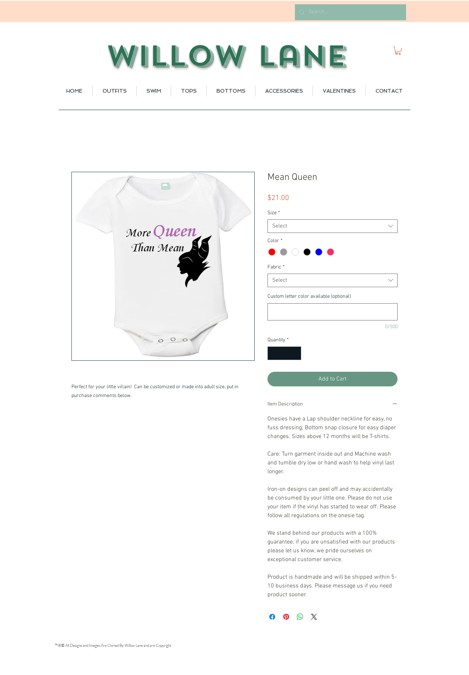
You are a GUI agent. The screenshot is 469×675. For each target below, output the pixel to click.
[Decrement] (273, 353)
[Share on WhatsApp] (300, 616)
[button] (398, 51)
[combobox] (332, 226)
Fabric (276, 267)
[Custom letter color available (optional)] (332, 312)
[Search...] (350, 12)
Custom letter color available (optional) (309, 296)
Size (273, 213)
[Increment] (295, 353)
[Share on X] (314, 616)
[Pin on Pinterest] (286, 616)
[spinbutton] (284, 353)
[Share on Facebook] (272, 616)
